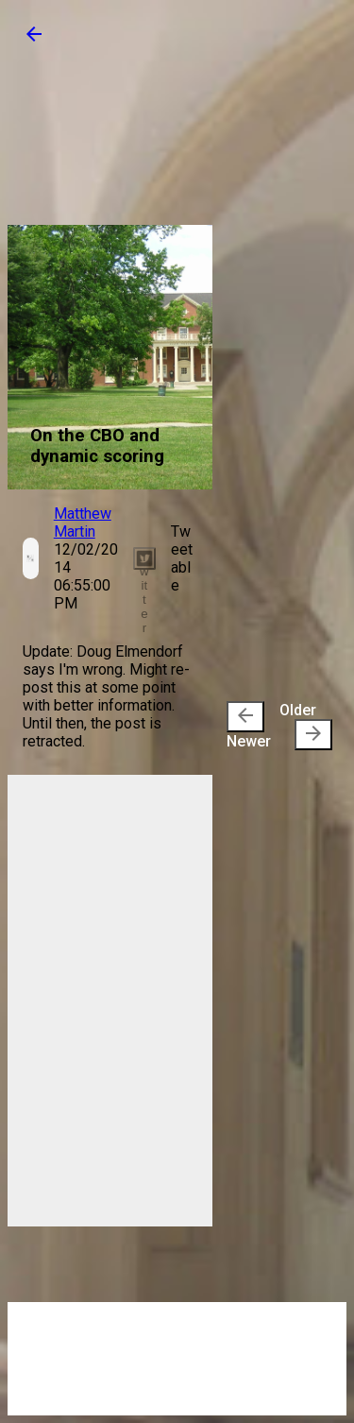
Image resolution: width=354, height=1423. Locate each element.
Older (305, 725)
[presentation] (245, 716)
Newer (249, 725)
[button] (34, 40)
